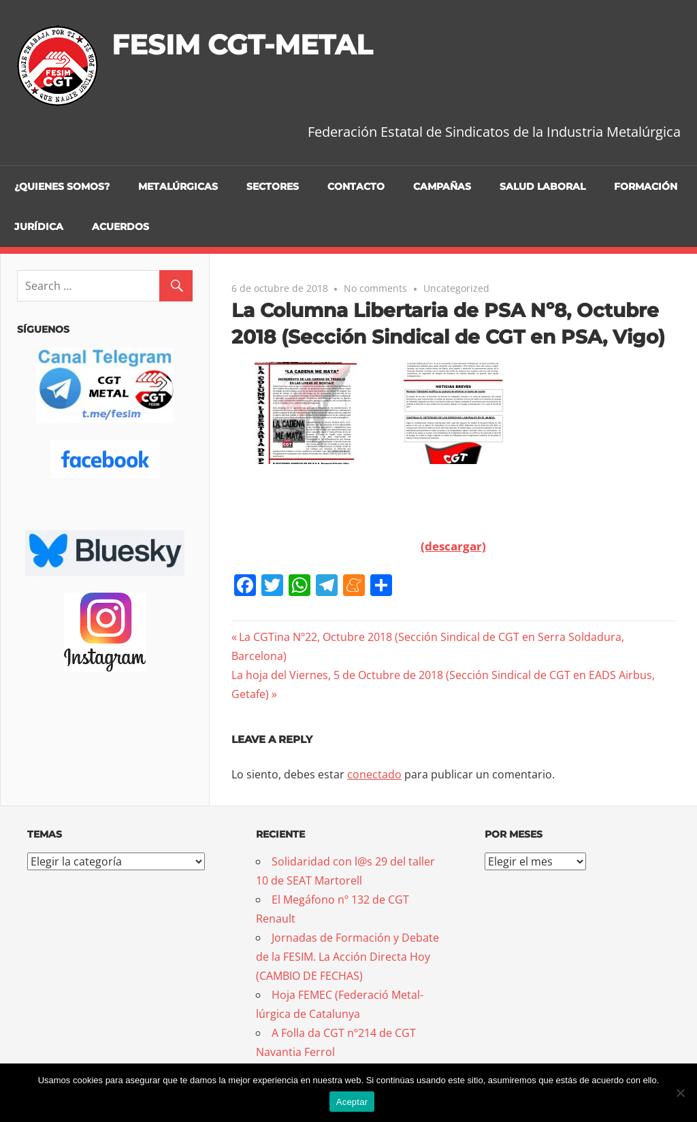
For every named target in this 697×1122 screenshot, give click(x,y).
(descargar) (453, 546)
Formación (645, 186)
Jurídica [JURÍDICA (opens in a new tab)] (38, 226)
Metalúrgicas (178, 186)
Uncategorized (456, 288)
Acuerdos (120, 226)
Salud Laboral (542, 186)
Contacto (356, 186)
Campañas (442, 186)
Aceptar (352, 1102)
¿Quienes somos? (62, 186)
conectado (374, 774)
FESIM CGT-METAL (242, 44)
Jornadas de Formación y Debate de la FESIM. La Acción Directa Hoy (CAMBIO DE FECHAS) (347, 956)
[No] (680, 1093)
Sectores (272, 186)
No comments (375, 288)
